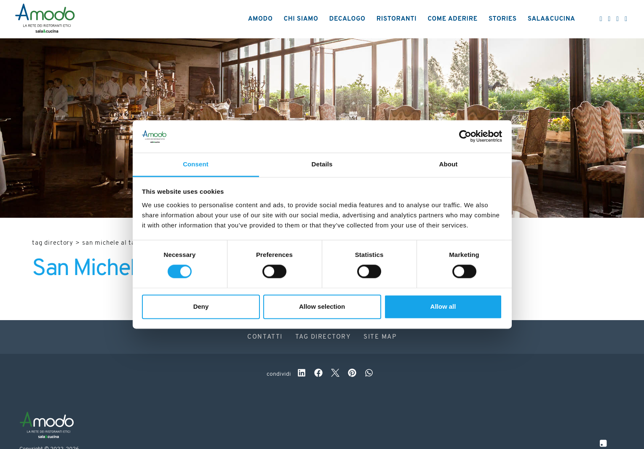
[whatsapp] (369, 374)
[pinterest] (352, 374)
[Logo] (45, 19)
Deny (201, 306)
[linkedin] (301, 374)
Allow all (443, 306)
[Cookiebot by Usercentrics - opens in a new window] (465, 136)
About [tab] (448, 164)
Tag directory (52, 243)
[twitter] (335, 374)
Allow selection (322, 306)
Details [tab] (322, 164)
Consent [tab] (195, 164)
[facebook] (318, 374)
